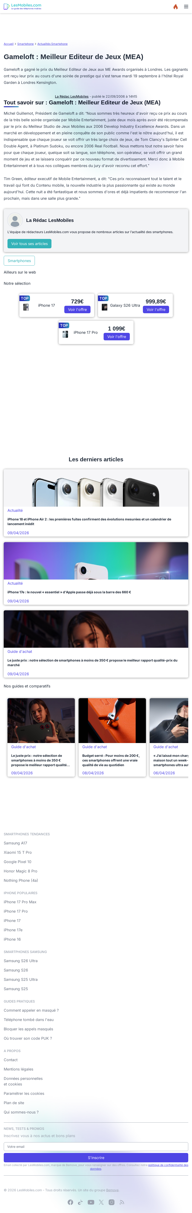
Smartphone (25, 44)
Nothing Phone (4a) (21, 880)
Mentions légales (18, 1069)
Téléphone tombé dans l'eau (29, 1019)
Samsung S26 (16, 970)
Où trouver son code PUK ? (28, 1038)
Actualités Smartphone (52, 44)
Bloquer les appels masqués (28, 1029)
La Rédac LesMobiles (72, 96)
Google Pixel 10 (17, 861)
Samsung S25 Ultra (21, 979)
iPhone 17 (12, 920)
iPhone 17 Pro (16, 911)
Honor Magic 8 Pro (20, 871)
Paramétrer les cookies (24, 1093)
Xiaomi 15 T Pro (18, 852)
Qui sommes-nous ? (21, 1112)
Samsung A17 (15, 843)
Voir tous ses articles (29, 243)
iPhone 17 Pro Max (20, 902)
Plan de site (14, 1102)
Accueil (9, 44)
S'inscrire (96, 1157)
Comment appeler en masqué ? (31, 1010)
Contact (11, 1059)
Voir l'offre (77, 309)
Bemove (112, 1190)
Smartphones (19, 260)
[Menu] (186, 6)
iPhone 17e (13, 930)
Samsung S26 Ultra (21, 960)
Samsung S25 (16, 988)
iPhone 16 (12, 939)
